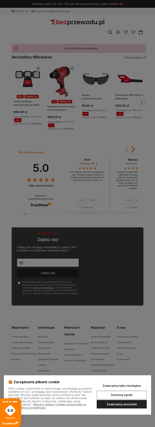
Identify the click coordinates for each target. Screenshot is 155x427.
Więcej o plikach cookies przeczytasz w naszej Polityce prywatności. (47, 406)
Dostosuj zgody (121, 395)
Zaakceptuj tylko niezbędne (122, 385)
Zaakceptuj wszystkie (122, 404)
